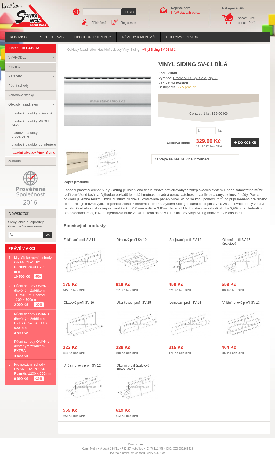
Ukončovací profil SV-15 (134, 303)
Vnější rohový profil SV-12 (82, 365)
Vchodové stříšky (21, 95)
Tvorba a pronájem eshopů (127, 452)
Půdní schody (18, 86)
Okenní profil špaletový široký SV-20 (133, 367)
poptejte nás (51, 37)
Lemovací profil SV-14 (185, 303)
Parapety (15, 76)
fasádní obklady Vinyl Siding (119, 49)
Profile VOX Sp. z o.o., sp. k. (195, 78)
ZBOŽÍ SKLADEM (23, 48)
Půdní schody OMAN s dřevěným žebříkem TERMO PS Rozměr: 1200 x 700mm (31, 293)
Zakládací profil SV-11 (79, 240)
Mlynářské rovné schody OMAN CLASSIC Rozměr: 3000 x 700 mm (33, 264)
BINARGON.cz (155, 452)
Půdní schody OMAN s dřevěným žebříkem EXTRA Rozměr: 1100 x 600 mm (32, 321)
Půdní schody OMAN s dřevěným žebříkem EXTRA (31, 346)
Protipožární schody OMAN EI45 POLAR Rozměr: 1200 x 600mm (32, 368)
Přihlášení (98, 23)
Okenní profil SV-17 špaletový (236, 241)
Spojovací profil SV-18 (185, 240)
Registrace (128, 23)
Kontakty (19, 37)
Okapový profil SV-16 (79, 303)
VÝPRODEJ (17, 57)
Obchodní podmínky (92, 37)
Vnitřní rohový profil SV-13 (241, 303)
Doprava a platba (182, 37)
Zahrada (14, 161)
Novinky (14, 67)
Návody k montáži (138, 37)
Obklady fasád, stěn (23, 104)
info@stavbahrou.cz (185, 13)
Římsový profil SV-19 (132, 240)
